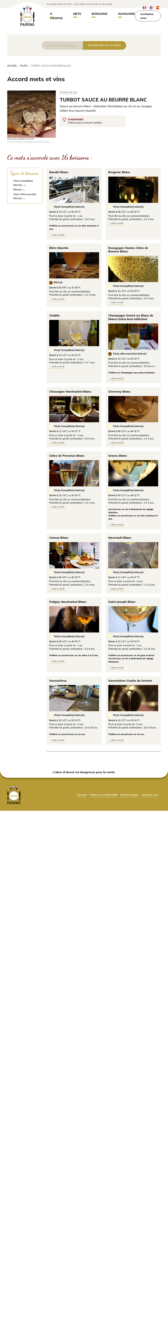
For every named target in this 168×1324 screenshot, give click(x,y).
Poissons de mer (68, 92)
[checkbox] (25, 183)
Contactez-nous (147, 16)
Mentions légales (129, 794)
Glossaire (126, 14)
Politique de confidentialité (103, 794)
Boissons (99, 14)
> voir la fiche (57, 235)
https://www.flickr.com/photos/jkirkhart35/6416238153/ (28, 142)
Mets (77, 14)
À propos (56, 16)
